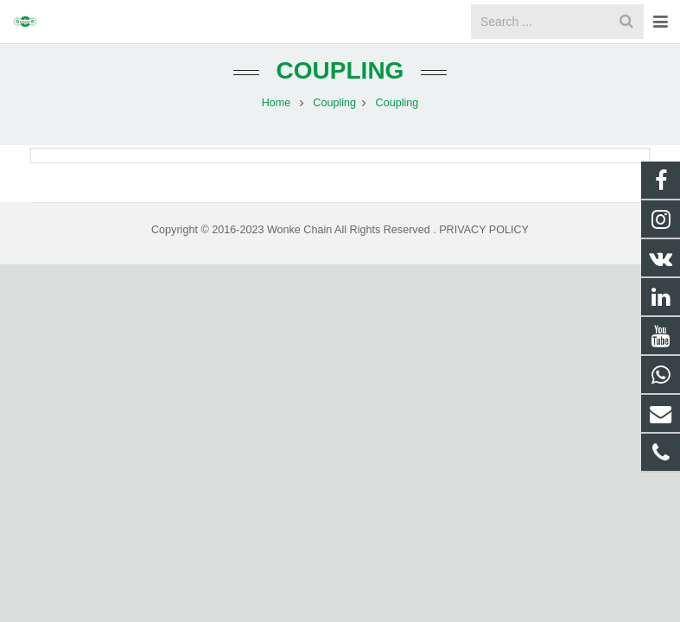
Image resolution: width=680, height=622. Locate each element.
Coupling (340, 88)
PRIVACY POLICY (484, 248)
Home (276, 121)
